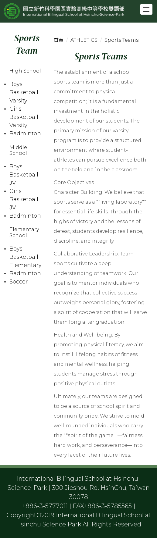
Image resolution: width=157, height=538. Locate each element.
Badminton (25, 133)
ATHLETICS (83, 40)
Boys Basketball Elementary (25, 257)
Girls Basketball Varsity (23, 117)
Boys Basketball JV (23, 174)
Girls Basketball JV (23, 199)
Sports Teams (121, 40)
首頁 (58, 40)
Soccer (18, 281)
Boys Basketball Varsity (23, 92)
